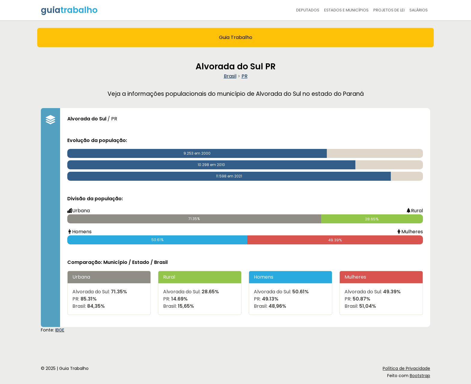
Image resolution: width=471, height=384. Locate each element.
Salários (418, 10)
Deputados (307, 10)
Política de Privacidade (406, 368)
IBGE (59, 330)
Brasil (230, 76)
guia (69, 10)
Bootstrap (420, 376)
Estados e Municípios (346, 10)
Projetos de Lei (389, 10)
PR (245, 76)
